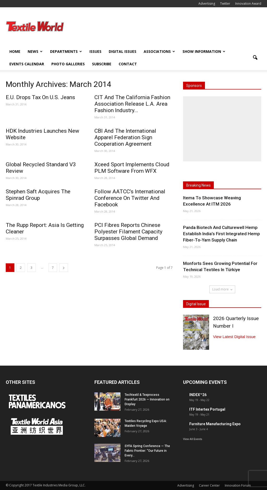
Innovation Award (248, 3)
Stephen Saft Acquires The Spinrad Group (38, 194)
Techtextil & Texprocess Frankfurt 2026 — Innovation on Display (147, 399)
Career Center (209, 485)
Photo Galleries (68, 63)
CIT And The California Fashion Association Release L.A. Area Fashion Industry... (132, 103)
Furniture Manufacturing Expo (215, 424)
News (35, 51)
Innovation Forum (238, 485)
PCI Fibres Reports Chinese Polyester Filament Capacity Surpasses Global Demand (128, 231)
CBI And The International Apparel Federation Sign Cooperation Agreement (125, 137)
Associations (159, 51)
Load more (222, 289)
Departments (66, 51)
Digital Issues (122, 51)
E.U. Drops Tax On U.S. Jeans (40, 97)
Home (14, 51)
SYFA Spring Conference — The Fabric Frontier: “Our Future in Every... (147, 450)
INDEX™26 (198, 395)
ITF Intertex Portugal (207, 409)
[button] (255, 58)
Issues (95, 51)
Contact (128, 63)
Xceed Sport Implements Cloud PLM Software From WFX (131, 167)
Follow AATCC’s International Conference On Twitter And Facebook (129, 198)
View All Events (192, 439)
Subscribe (101, 63)
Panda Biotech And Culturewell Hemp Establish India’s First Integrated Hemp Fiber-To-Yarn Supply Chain (221, 234)
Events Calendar (26, 63)
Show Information (204, 51)
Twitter (225, 3)
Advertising (206, 3)
